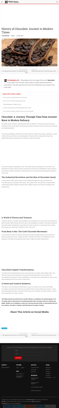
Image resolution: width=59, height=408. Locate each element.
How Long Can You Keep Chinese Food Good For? (15, 97)
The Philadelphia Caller (37, 387)
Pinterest (48, 373)
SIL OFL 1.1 (19, 403)
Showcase (33, 369)
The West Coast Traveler (35, 383)
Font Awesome (5, 403)
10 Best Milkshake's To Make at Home (12, 104)
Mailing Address (5, 367)
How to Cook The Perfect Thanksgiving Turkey (14, 101)
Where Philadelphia (35, 390)
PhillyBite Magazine (31, 399)
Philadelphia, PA (13, 80)
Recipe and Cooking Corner (12, 94)
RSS (54, 377)
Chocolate (4, 328)
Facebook (48, 367)
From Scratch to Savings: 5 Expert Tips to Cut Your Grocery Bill (18, 111)
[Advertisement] (29, 15)
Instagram (48, 377)
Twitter (48, 369)
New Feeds (33, 371)
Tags (17, 367)
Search (22, 367)
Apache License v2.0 (36, 401)
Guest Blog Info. (35, 367)
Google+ (48, 371)
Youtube (48, 375)
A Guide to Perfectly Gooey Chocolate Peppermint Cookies (17, 107)
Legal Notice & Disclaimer (19, 377)
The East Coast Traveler (34, 379)
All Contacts (19, 373)
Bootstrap (4, 401)
